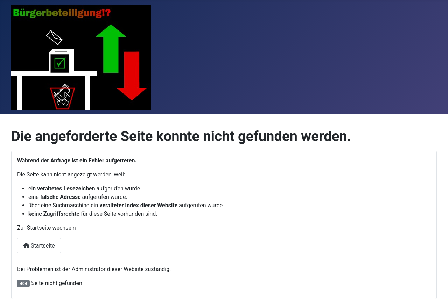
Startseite (39, 245)
